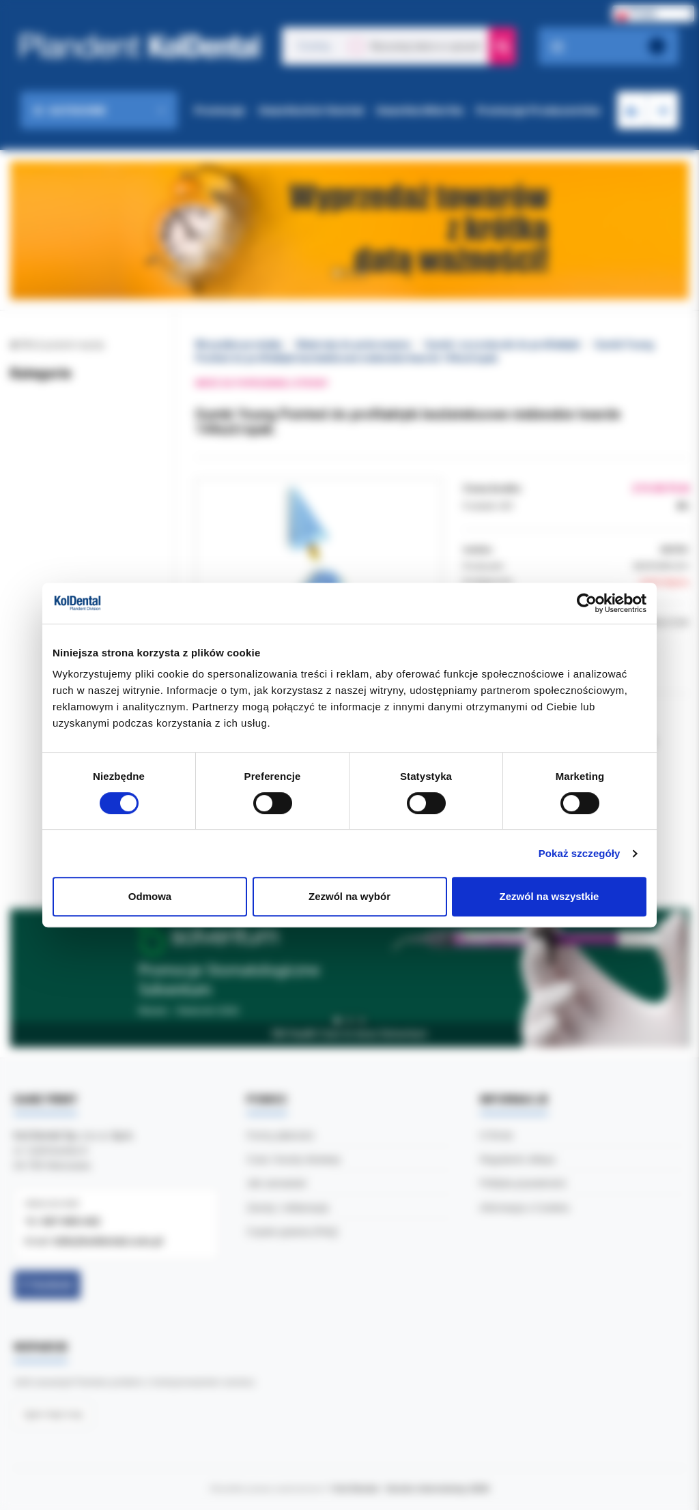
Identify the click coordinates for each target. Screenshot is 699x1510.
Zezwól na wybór (349, 896)
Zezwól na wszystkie (549, 896)
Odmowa (149, 896)
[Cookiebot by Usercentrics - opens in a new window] (586, 603)
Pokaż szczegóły (579, 853)
